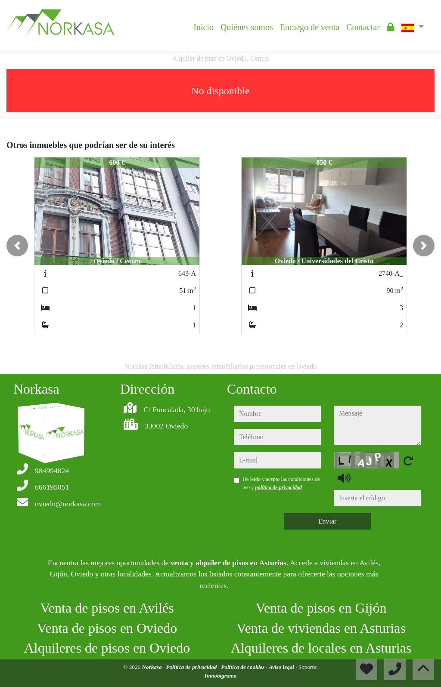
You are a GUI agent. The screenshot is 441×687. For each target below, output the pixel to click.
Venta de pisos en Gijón (321, 608)
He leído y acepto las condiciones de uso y (281, 483)
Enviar (327, 521)
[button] (17, 245)
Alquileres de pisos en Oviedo (107, 648)
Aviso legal (282, 667)
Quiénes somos (246, 27)
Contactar (363, 27)
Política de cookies (243, 667)
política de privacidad (278, 487)
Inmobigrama (221, 675)
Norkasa (152, 667)
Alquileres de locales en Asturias (321, 648)
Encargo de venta (309, 27)
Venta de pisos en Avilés (107, 608)
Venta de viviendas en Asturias (321, 628)
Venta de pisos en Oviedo (107, 628)
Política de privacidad (192, 667)
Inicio (203, 27)
